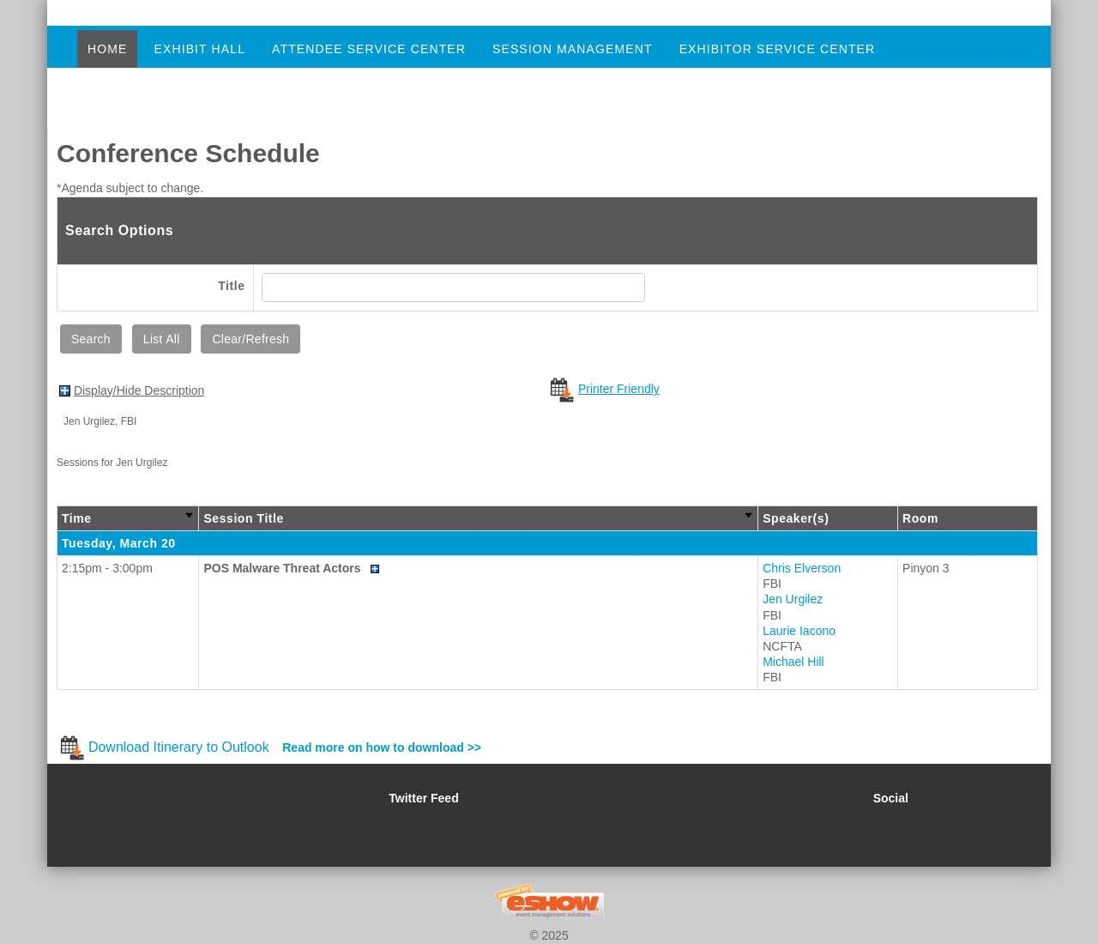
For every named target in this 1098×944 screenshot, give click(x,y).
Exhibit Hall (199, 49)
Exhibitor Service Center (777, 49)
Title (231, 286)
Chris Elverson (802, 568)
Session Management (572, 49)
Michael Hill (793, 662)
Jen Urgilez (793, 599)
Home (107, 49)
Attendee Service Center (369, 49)
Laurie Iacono (799, 631)
